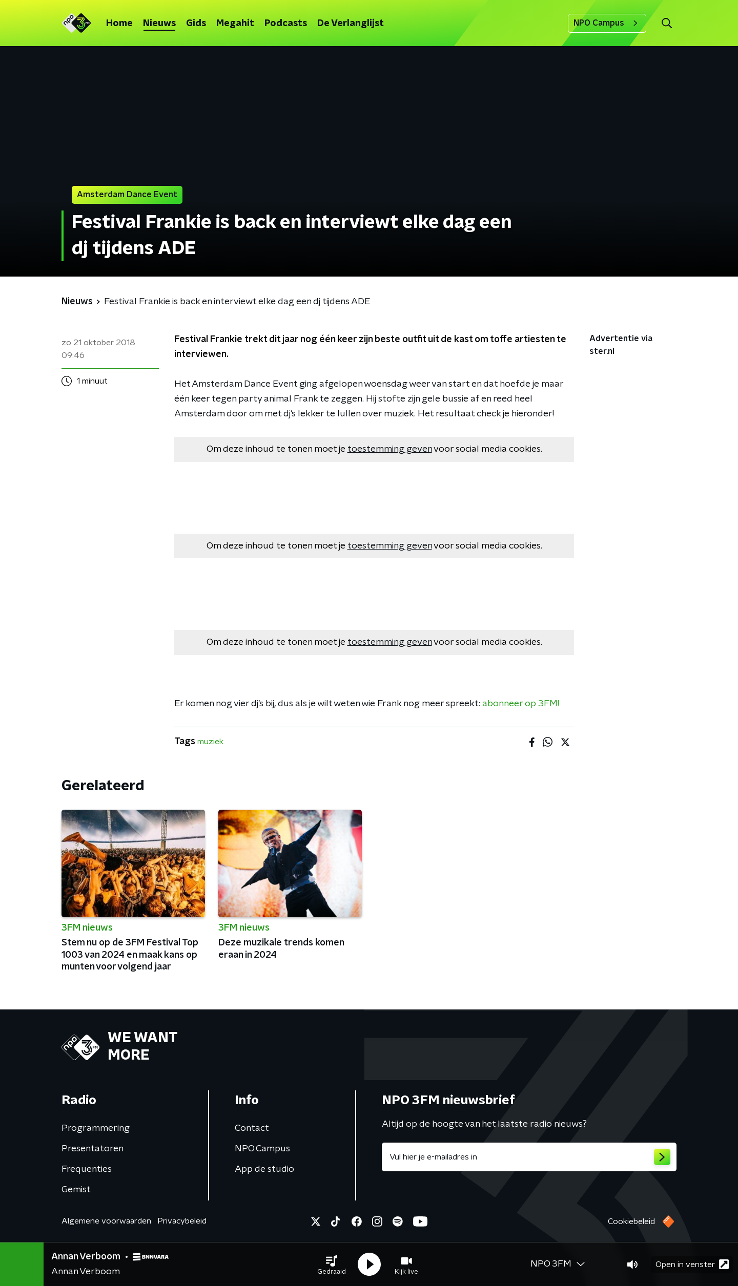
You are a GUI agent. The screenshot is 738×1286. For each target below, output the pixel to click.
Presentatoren (92, 1148)
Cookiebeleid (631, 1221)
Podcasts (285, 23)
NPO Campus (607, 23)
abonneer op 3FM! (520, 703)
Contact (252, 1128)
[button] (331, 1264)
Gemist (76, 1189)
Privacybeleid (182, 1221)
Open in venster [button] (692, 1264)
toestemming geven (389, 449)
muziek (210, 741)
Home (119, 23)
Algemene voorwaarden (106, 1221)
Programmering (95, 1128)
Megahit (235, 23)
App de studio (264, 1169)
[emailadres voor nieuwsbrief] (529, 1157)
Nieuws (159, 23)
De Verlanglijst (350, 23)
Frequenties (86, 1169)
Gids (196, 23)
